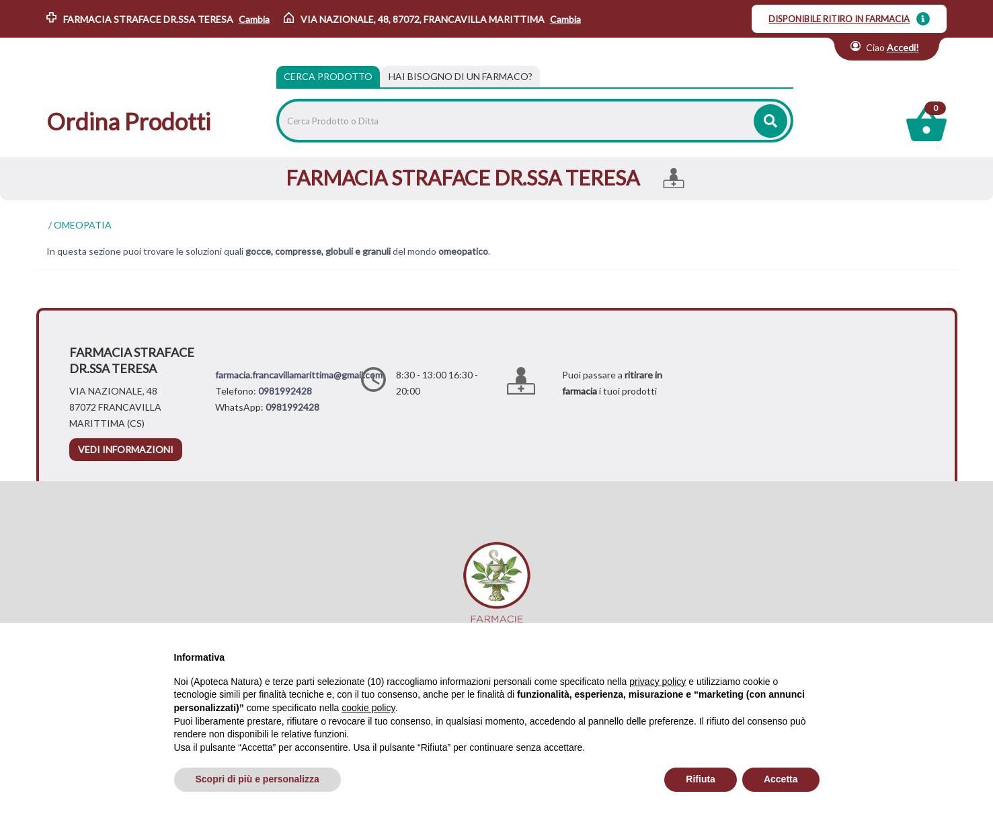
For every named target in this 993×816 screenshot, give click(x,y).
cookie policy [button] (368, 707)
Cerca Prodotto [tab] (328, 76)
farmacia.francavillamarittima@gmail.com (299, 374)
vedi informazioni (125, 449)
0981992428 (285, 391)
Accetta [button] (781, 779)
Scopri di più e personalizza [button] (257, 779)
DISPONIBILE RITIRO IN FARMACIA (839, 18)
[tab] (460, 76)
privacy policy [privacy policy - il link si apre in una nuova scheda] (657, 681)
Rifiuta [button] (700, 779)
